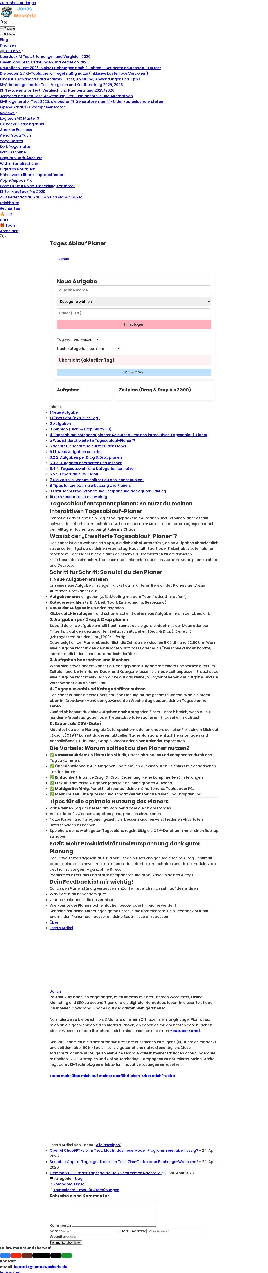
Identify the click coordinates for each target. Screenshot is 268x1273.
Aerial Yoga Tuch (15, 135)
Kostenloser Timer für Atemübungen (86, 1189)
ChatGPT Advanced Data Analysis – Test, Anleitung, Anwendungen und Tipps (70, 79)
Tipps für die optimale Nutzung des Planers (90, 485)
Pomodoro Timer (68, 1184)
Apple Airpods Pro (16, 180)
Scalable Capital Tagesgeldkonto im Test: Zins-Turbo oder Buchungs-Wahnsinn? (124, 1161)
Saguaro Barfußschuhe (21, 157)
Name (55, 1236)
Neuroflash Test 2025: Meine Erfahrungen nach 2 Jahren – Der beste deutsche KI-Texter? (80, 67)
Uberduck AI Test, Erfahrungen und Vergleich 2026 (45, 56)
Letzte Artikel (61, 928)
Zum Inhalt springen (18, 2)
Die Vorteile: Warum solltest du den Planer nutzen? (97, 479)
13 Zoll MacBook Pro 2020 (22, 191)
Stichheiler (9, 202)
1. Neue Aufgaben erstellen (76, 451)
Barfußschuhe (13, 152)
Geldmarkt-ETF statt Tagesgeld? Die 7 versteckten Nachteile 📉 (108, 1173)
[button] (3, 22)
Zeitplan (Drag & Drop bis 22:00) (81, 429)
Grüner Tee (10, 208)
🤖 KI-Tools (12, 51)
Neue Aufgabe (64, 412)
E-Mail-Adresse (132, 1236)
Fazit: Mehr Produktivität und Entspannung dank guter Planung (108, 491)
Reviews (9, 112)
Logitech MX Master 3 (19, 118)
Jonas (64, 259)
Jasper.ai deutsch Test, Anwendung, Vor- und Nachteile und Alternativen (66, 96)
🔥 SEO (6, 214)
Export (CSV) (134, 372)
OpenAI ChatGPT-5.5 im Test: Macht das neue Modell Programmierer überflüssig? (124, 1150)
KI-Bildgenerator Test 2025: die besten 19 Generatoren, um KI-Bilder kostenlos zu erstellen (81, 101)
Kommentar (61, 1230)
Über (4, 219)
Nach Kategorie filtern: (77, 348)
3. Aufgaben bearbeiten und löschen (86, 463)
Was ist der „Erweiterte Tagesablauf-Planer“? (92, 440)
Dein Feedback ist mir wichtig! (79, 496)
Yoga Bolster (11, 141)
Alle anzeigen (108, 1144)
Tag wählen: (68, 339)
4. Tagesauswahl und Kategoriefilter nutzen (93, 468)
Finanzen (8, 45)
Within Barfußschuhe (19, 163)
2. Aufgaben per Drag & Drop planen (86, 457)
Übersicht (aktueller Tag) (75, 418)
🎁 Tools (8, 225)
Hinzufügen (134, 324)
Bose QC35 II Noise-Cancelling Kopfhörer (37, 186)
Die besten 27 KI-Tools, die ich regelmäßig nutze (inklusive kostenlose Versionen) (74, 73)
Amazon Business (16, 129)
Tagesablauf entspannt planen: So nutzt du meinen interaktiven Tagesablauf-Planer (128, 434)
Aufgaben (60, 423)
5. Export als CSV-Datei (74, 474)
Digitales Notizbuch (17, 169)
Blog (4, 39)
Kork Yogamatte (15, 146)
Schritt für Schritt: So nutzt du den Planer (88, 446)
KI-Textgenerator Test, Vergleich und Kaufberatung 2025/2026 (57, 90)
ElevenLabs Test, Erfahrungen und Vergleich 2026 (44, 62)
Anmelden (9, 231)
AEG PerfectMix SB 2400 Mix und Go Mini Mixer (41, 197)
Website (57, 1242)
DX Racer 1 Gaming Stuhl (22, 124)
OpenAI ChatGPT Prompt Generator (32, 107)
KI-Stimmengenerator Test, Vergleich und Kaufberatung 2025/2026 (61, 84)
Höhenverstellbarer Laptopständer (31, 174)
